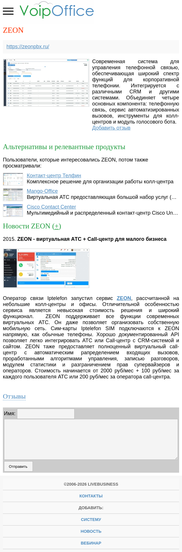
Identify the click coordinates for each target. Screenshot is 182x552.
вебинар (91, 543)
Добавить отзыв (111, 128)
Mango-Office (42, 191)
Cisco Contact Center (51, 207)
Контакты (91, 496)
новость (91, 531)
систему (91, 519)
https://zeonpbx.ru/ (28, 46)
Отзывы (14, 396)
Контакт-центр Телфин (54, 175)
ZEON (124, 298)
